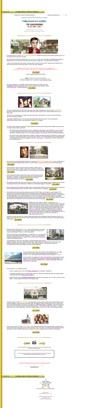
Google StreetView (34, 74)
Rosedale (42, 198)
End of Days (40, 138)
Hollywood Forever (57, 131)
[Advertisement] (30, 5)
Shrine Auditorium (33, 271)
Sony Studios (40, 258)
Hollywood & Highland (28, 274)
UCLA (42, 183)
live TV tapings (42, 354)
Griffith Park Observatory (29, 277)
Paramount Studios (35, 132)
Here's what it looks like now (46, 80)
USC (34, 136)
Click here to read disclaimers (45, 398)
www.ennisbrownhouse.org (36, 214)
